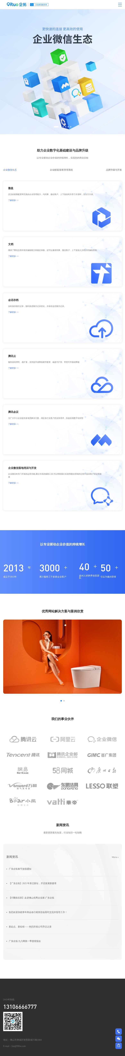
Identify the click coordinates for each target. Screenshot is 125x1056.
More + (115, 858)
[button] (56, 128)
